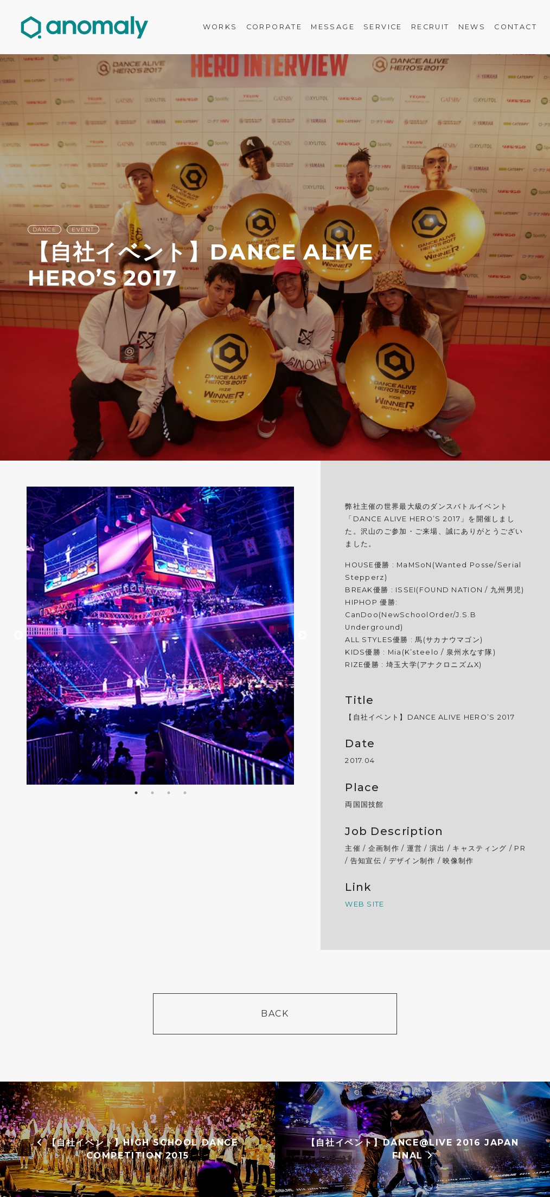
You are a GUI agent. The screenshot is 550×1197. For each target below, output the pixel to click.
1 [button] (136, 792)
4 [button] (185, 792)
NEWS (472, 27)
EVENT (83, 229)
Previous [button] (18, 635)
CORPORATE (274, 27)
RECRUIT (430, 27)
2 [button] (152, 792)
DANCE (45, 229)
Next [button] (302, 635)
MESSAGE (333, 27)
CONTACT (515, 27)
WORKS (220, 27)
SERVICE (382, 27)
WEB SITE (364, 904)
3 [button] (168, 792)
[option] (275, 257)
